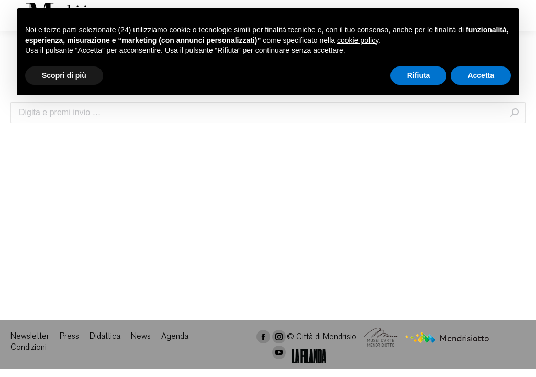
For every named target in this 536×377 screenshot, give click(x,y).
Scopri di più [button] (64, 75)
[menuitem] (29, 336)
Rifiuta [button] (418, 75)
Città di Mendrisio (326, 337)
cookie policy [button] (357, 40)
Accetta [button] (480, 75)
